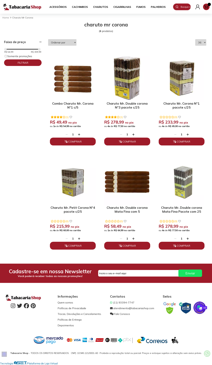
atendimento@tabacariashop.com (132, 308)
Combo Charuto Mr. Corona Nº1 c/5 (72, 105)
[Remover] (67, 134)
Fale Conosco (120, 314)
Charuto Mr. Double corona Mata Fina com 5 (127, 210)
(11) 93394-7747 (122, 302)
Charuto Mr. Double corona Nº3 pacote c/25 (127, 105)
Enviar (190, 273)
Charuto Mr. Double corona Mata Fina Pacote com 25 (181, 210)
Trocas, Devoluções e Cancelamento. (79, 314)
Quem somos (65, 302)
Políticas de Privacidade (72, 308)
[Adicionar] (79, 134)
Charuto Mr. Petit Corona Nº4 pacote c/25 (73, 210)
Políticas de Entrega (70, 319)
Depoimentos (66, 325)
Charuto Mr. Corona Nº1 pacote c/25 (181, 105)
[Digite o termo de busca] (185, 6)
